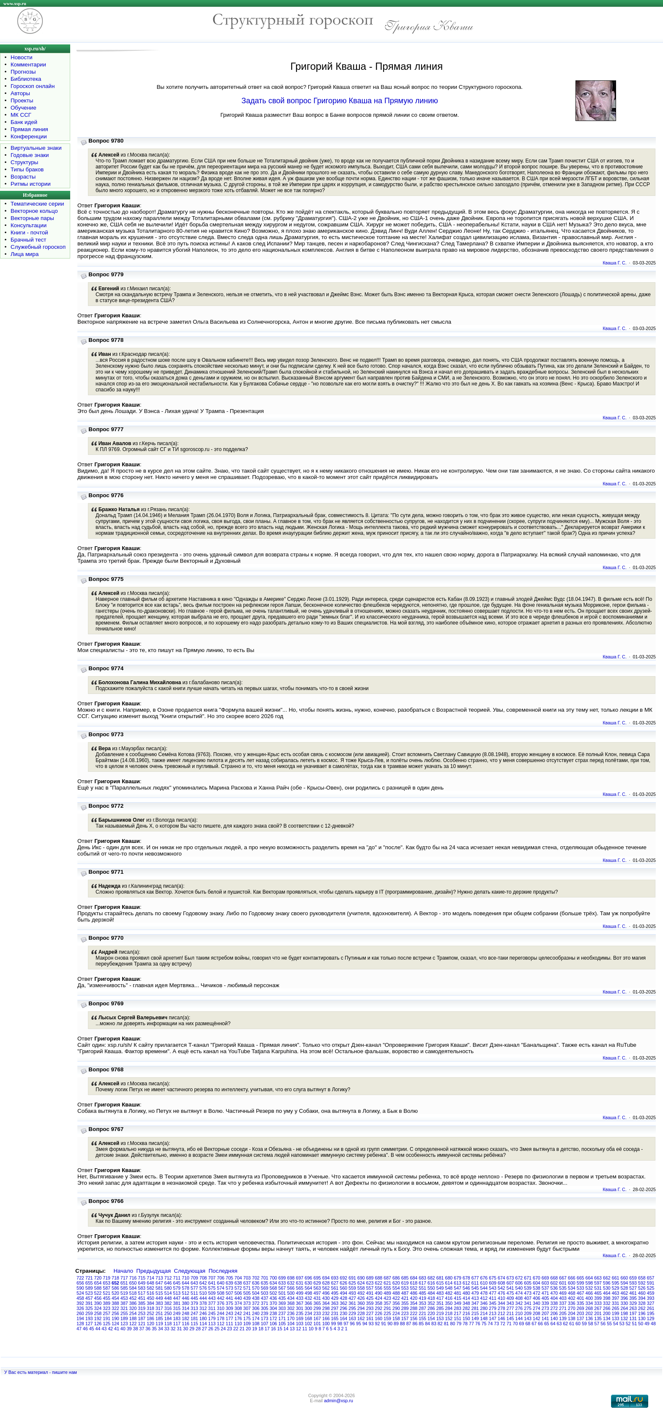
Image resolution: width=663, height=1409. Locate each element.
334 (589, 1303)
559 (352, 1288)
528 (624, 1288)
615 (440, 1282)
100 (326, 1323)
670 (536, 1277)
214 (484, 1313)
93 (371, 1323)
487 (405, 1293)
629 (317, 1282)
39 (129, 1328)
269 (580, 1308)
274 (536, 1308)
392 (80, 1303)
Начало (123, 1271)
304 (273, 1308)
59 (584, 1323)
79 (458, 1323)
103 (300, 1323)
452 (133, 1298)
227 (370, 1313)
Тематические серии (37, 204)
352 (431, 1303)
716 (133, 1277)
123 (124, 1323)
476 (501, 1293)
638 (238, 1282)
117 (177, 1323)
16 (273, 1328)
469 (563, 1293)
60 (578, 1323)
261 (651, 1308)
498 (308, 1293)
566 (291, 1288)
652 (115, 1282)
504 (256, 1293)
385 (141, 1303)
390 (98, 1303)
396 (624, 1298)
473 (527, 1293)
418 (431, 1298)
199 (615, 1313)
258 (98, 1313)
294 (361, 1308)
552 (414, 1288)
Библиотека (26, 79)
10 (311, 1328)
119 (159, 1323)
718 (115, 1277)
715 (141, 1277)
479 (475, 1293)
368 (291, 1303)
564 (308, 1288)
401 (580, 1298)
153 (440, 1318)
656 (80, 1282)
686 (396, 1277)
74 (490, 1323)
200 (607, 1313)
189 (124, 1318)
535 (563, 1288)
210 (519, 1313)
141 (545, 1318)
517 (141, 1293)
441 (229, 1298)
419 (422, 1298)
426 (361, 1298)
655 (89, 1282)
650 (133, 1282)
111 (229, 1323)
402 (571, 1298)
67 (534, 1323)
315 (177, 1308)
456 (98, 1298)
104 (291, 1323)
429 (335, 1298)
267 (598, 1308)
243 (229, 1313)
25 (216, 1328)
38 (135, 1328)
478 (484, 1293)
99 (333, 1323)
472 (536, 1293)
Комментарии (28, 64)
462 (624, 1293)
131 (633, 1318)
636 (256, 1282)
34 (160, 1328)
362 (344, 1303)
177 (229, 1318)
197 (633, 1313)
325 (89, 1308)
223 (405, 1313)
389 (106, 1303)
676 (484, 1277)
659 (633, 1277)
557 (370, 1288)
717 (124, 1277)
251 (159, 1313)
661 (615, 1277)
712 (168, 1277)
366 (308, 1303)
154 (431, 1318)
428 (344, 1298)
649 (141, 1282)
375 (229, 1303)
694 (326, 1277)
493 (352, 1293)
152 (449, 1318)
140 (554, 1318)
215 (475, 1313)
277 (510, 1308)
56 (602, 1323)
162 (361, 1318)
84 (427, 1323)
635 (264, 1282)
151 (457, 1318)
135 (598, 1318)
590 (80, 1288)
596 (607, 1282)
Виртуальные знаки (36, 148)
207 (545, 1313)
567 (282, 1288)
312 (203, 1308)
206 (554, 1313)
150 (466, 1318)
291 (387, 1308)
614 (449, 1282)
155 (422, 1318)
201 (598, 1313)
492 (361, 1293)
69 (521, 1323)
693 (335, 1277)
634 (273, 1282)
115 (194, 1323)
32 (172, 1328)
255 (124, 1313)
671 (527, 1277)
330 (624, 1303)
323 (106, 1308)
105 (282, 1323)
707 (212, 1277)
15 (279, 1328)
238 (273, 1313)
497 (317, 1293)
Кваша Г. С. (615, 262)
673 (510, 1277)
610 (484, 1282)
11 (304, 1328)
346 (484, 1303)
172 (273, 1318)
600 (571, 1282)
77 (471, 1323)
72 (502, 1323)
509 (212, 1293)
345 (492, 1303)
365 (317, 1303)
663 (598, 1277)
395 (633, 1298)
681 (440, 1277)
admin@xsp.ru (338, 1400)
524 (80, 1293)
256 (115, 1313)
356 (396, 1303)
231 (335, 1313)
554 (396, 1288)
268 (589, 1308)
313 (194, 1308)
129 (651, 1318)
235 (300, 1313)
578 (185, 1288)
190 (115, 1318)
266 (607, 1308)
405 (545, 1298)
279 (492, 1308)
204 (571, 1313)
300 (308, 1308)
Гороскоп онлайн (33, 86)
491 (370, 1293)
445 (194, 1298)
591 (651, 1282)
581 (159, 1288)
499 (300, 1293)
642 (203, 1282)
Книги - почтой (29, 232)
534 (571, 1288)
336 (571, 1303)
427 (352, 1298)
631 (300, 1282)
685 (405, 1277)
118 (168, 1323)
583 (141, 1288)
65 (546, 1323)
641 (212, 1282)
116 (185, 1323)
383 (159, 1303)
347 (475, 1303)
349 (457, 1303)
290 (396, 1308)
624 (361, 1282)
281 (475, 1308)
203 (580, 1313)
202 (589, 1313)
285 (440, 1308)
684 (414, 1277)
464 (607, 1293)
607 (510, 1282)
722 (80, 1277)
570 (256, 1288)
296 (344, 1308)
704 (238, 1277)
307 (247, 1308)
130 (642, 1318)
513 (177, 1293)
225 (387, 1313)
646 (168, 1282)
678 (466, 1277)
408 (519, 1298)
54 (615, 1323)
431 (317, 1298)
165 (335, 1318)
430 (326, 1298)
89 (396, 1323)
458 (80, 1298)
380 (185, 1303)
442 (221, 1298)
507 (229, 1293)
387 (124, 1303)
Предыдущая (153, 1271)
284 (449, 1308)
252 (150, 1313)
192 (98, 1318)
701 (264, 1277)
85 (421, 1323)
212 (501, 1313)
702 (256, 1277)
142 (536, 1318)
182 (185, 1318)
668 (554, 1277)
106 (273, 1323)
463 (615, 1293)
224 (396, 1313)
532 (589, 1288)
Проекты (22, 100)
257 (106, 1313)
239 (264, 1313)
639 (229, 1282)
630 (308, 1282)
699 (282, 1277)
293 (370, 1308)
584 (133, 1288)
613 (457, 1282)
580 (168, 1288)
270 (571, 1308)
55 (609, 1323)
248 (185, 1313)
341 (527, 1303)
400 (589, 1298)
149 (475, 1318)
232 (326, 1313)
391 (89, 1303)
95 (358, 1323)
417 (440, 1298)
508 (221, 1293)
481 (457, 1293)
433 (300, 1298)
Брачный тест (28, 240)
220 (431, 1313)
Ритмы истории (31, 184)
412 (484, 1298)
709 (194, 1277)
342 (519, 1303)
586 (115, 1288)
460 (642, 1293)
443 (212, 1298)
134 (607, 1318)
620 (396, 1282)
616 (431, 1282)
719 (106, 1277)
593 (633, 1282)
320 (133, 1308)
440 (238, 1298)
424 (379, 1298)
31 (179, 1328)
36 (148, 1328)
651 (124, 1282)
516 (150, 1293)
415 (457, 1298)
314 (185, 1308)
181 (194, 1318)
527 (633, 1288)
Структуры (24, 162)
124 (115, 1323)
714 (150, 1277)
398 (607, 1298)
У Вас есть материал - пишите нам (40, 1372)
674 (501, 1277)
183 (177, 1318)
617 (422, 1282)
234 (308, 1313)
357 (387, 1303)
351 (440, 1303)
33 (167, 1328)
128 (80, 1323)
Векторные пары (32, 218)
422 (396, 1298)
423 (387, 1298)
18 (260, 1328)
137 (580, 1318)
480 (466, 1293)
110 (238, 1323)
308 (238, 1308)
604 (536, 1282)
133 (615, 1318)
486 (414, 1293)
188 (133, 1318)
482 (449, 1293)
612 (466, 1282)
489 (387, 1293)
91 (383, 1323)
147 (492, 1318)
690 (361, 1277)
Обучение (23, 108)
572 (238, 1288)
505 (247, 1293)
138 (571, 1318)
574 (221, 1288)
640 (221, 1282)
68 (527, 1323)
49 (646, 1323)
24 (223, 1328)
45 (91, 1328)
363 (335, 1303)
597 (598, 1282)
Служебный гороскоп (38, 247)
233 (317, 1313)
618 (414, 1282)
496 (326, 1293)
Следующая (189, 1271)
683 (422, 1277)
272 (554, 1308)
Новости (22, 57)
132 (624, 1318)
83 (433, 1323)
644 (185, 1282)
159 (387, 1318)
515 (159, 1293)
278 (501, 1308)
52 (628, 1323)
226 (379, 1313)
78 (465, 1323)
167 (317, 1318)
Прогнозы (23, 72)
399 (598, 1298)
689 (370, 1277)
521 (106, 1293)
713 (159, 1277)
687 (387, 1277)
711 (177, 1277)
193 (89, 1318)
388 (115, 1303)
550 (431, 1288)
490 (379, 1293)
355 (405, 1303)
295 (352, 1308)
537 (545, 1288)
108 (256, 1323)
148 (484, 1318)
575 (212, 1288)
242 (238, 1313)
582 (150, 1288)
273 (545, 1308)
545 (475, 1288)
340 (536, 1303)
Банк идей (24, 122)
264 (624, 1308)
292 (379, 1308)
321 (124, 1308)
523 (89, 1293)
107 (264, 1323)
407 (527, 1298)
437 (264, 1298)
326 (80, 1308)
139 (563, 1318)
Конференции (29, 136)
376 (221, 1303)
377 (212, 1303)
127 (89, 1323)
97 (345, 1323)
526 (642, 1288)
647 (159, 1282)
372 (256, 1303)
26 (210, 1328)
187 (141, 1318)
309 (229, 1308)
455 (106, 1298)
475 (510, 1293)
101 (317, 1323)
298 (326, 1308)
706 (221, 1277)
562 (326, 1288)
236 (291, 1313)
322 (115, 1308)
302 (291, 1308)
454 (115, 1298)
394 (642, 1298)
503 (264, 1293)
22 (235, 1328)
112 (221, 1323)
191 (106, 1318)
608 (501, 1282)
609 (492, 1282)
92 (377, 1323)
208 (536, 1313)
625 (352, 1282)
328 (642, 1303)
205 (563, 1313)
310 (221, 1308)
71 (509, 1323)
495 (335, 1293)
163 (352, 1318)
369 (282, 1303)
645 (177, 1282)
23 (229, 1328)
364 (326, 1303)
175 (247, 1318)
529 (615, 1288)
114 (203, 1323)
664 (589, 1277)
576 (203, 1288)
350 (449, 1303)
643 (194, 1282)
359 (370, 1303)
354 (414, 1303)
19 (254, 1328)
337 (563, 1303)
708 (203, 1277)
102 (308, 1323)
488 (396, 1293)
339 (545, 1303)
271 (563, 1308)
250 (168, 1313)
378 (203, 1303)
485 (422, 1293)
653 (106, 1282)
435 (282, 1298)
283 (457, 1308)
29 (192, 1328)
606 (519, 1282)
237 (282, 1313)
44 (97, 1328)
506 (238, 1293)
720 (98, 1277)
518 (133, 1293)
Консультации (29, 225)
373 (247, 1303)
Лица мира (24, 254)
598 (589, 1282)
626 (344, 1282)
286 (431, 1308)
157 (405, 1318)
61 (571, 1323)
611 (475, 1282)
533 (580, 1288)
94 (364, 1323)
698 (291, 1277)
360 (361, 1303)
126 (98, 1323)
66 (540, 1323)
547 (457, 1288)
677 (475, 1277)
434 (291, 1298)
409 (510, 1298)
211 (510, 1313)
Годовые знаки (30, 155)
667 (563, 1277)
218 (449, 1313)
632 (291, 1282)
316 (168, 1308)
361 (352, 1303)
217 (457, 1313)
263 (633, 1308)
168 (308, 1318)
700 (273, 1277)
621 (387, 1282)
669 (545, 1277)
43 (104, 1328)
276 (519, 1308)
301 (300, 1308)
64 (553, 1323)
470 (554, 1293)
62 (565, 1323)
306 (256, 1308)
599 (580, 1282)
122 (133, 1323)
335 (580, 1303)
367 (300, 1303)
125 (106, 1323)
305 (264, 1308)
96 (352, 1323)
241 (247, 1313)
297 (335, 1308)
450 (150, 1298)
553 (405, 1288)
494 (344, 1293)
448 (168, 1298)
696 (308, 1277)
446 (185, 1298)
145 (510, 1318)
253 (141, 1313)
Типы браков (27, 169)
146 (501, 1318)
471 (545, 1293)
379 (194, 1303)
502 (273, 1293)
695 (317, 1277)
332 (607, 1303)
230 (344, 1313)
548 (449, 1288)
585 (124, 1288)
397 (615, 1298)
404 (554, 1298)
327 (651, 1303)
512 (185, 1293)
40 (123, 1328)
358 (379, 1303)
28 (198, 1328)
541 (510, 1288)
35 (154, 1328)
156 (414, 1318)
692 (344, 1277)
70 (515, 1323)
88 (402, 1323)
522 (98, 1293)
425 (370, 1298)
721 (89, 1277)
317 (159, 1308)
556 (379, 1288)
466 (589, 1293)
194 (80, 1318)
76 (477, 1323)
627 (335, 1282)
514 (168, 1293)
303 (282, 1308)
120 (150, 1323)
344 (501, 1303)
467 (580, 1293)
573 (229, 1288)
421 (405, 1298)
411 (492, 1298)
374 (238, 1303)
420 (414, 1298)
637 (247, 1282)
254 (133, 1313)
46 (85, 1328)
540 (519, 1288)
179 (212, 1318)
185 (159, 1318)
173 (264, 1318)
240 (256, 1313)
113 (212, 1323)
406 (536, 1298)
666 (571, 1277)
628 (326, 1282)
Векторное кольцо (34, 211)
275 (527, 1308)
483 (440, 1293)
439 (247, 1298)
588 (98, 1288)
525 (651, 1288)
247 (194, 1313)
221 (422, 1313)
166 (326, 1318)
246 (203, 1313)
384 (150, 1303)
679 (457, 1277)
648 (150, 1282)
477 (492, 1293)
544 (484, 1288)
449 (159, 1298)
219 (440, 1313)
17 (267, 1328)
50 (640, 1323)
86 (415, 1323)
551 (422, 1288)
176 (238, 1318)
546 (466, 1288)
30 (185, 1328)
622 (379, 1282)
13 (292, 1328)
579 (177, 1288)
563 (317, 1288)
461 (633, 1293)
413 (475, 1298)
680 (449, 1277)
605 (527, 1282)
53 (622, 1323)
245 (212, 1313)
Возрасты (23, 176)
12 (298, 1328)
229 (352, 1313)
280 (484, 1308)
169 (300, 1318)
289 (405, 1308)
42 (110, 1328)
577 (194, 1288)
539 (527, 1288)
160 (379, 1318)
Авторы (20, 93)
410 (501, 1298)
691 (352, 1277)
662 (607, 1277)
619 (405, 1282)
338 (554, 1303)
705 (229, 1277)
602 (554, 1282)
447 (177, 1298)
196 (642, 1313)
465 (598, 1293)
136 (589, 1318)
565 (300, 1288)
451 (141, 1298)
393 (651, 1298)
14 (285, 1328)
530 (607, 1288)
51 (634, 1323)
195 (651, 1313)
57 (597, 1323)
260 (80, 1313)
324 (98, 1308)
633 (282, 1282)
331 (615, 1303)
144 (519, 1318)
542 (501, 1288)
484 (431, 1293)
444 (203, 1298)
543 (492, 1288)
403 (563, 1298)
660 (624, 1277)
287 (422, 1308)
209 (527, 1313)
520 (115, 1293)
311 (212, 1308)
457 (89, 1298)
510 (203, 1293)
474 (519, 1293)
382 (168, 1303)
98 (339, 1323)
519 (124, 1293)
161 (370, 1318)
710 (185, 1277)
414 (466, 1298)
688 (379, 1277)
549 (440, 1288)
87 (408, 1323)
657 (651, 1277)
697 (300, 1277)
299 (317, 1308)
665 (580, 1277)
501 (282, 1293)
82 (440, 1323)
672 (519, 1277)
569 (264, 1288)
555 (387, 1288)
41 (116, 1328)
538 (536, 1288)
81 (446, 1323)
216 (466, 1313)
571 (247, 1288)
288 (414, 1308)
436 (273, 1298)
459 (651, 1293)
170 (291, 1318)
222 (414, 1313)
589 (89, 1288)
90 (389, 1323)
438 (256, 1298)
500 (291, 1293)
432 (308, 1298)
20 (248, 1328)
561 (335, 1288)
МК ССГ (21, 115)
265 (615, 1308)
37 (141, 1328)
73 (496, 1323)
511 (194, 1293)
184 (168, 1318)
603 (545, 1282)
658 (642, 1277)
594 (624, 1282)
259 (89, 1313)
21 (242, 1328)
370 (273, 1303)
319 (141, 1308)
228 (361, 1313)
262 (642, 1308)
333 (598, 1303)
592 (642, 1282)
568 (273, 1288)
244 (221, 1313)
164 (344, 1318)
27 (204, 1328)
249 (177, 1313)
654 (98, 1282)
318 (150, 1308)
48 (653, 1323)
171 (282, 1318)
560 (344, 1288)
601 (563, 1282)
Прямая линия (29, 129)
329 (633, 1303)
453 (124, 1298)
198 (624, 1313)
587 (106, 1288)
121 (141, 1323)
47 (79, 1328)
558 (361, 1288)
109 (247, 1323)
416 (449, 1298)
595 (615, 1282)
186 (150, 1318)
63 (559, 1323)
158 (396, 1318)
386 (133, 1303)
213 (492, 1313)
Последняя (222, 1271)
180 (203, 1318)
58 (590, 1323)
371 (264, 1303)
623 (370, 1282)
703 (247, 1277)
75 (484, 1323)
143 (527, 1318)
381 (177, 1303)
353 (422, 1303)
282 (466, 1308)
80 (452, 1323)
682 (431, 1277)
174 (256, 1318)
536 (554, 1288)
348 (466, 1303)
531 (598, 1288)
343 (510, 1303)
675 (492, 1277)
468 (571, 1293)
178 (221, 1318)
